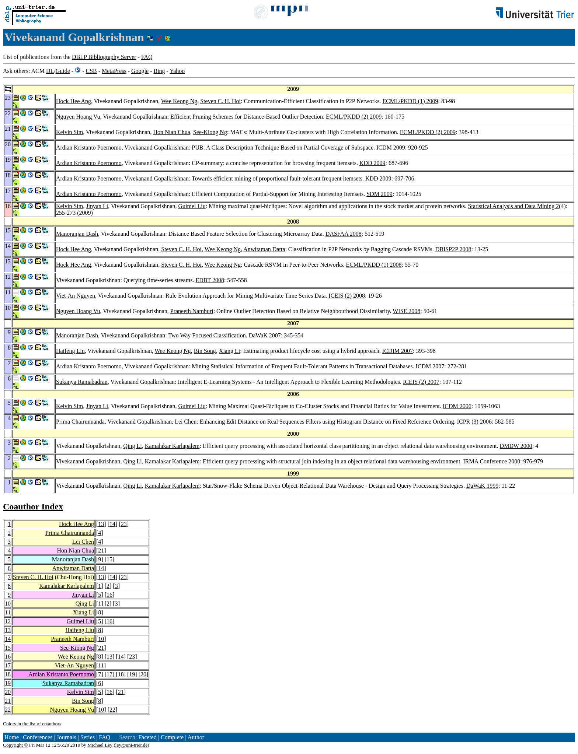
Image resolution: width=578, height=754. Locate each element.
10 (8, 603)
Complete (172, 737)
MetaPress (114, 71)
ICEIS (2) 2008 (346, 295)
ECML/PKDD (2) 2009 (354, 116)
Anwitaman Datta (264, 249)
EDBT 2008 (209, 280)
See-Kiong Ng (210, 132)
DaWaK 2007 (265, 335)
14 (112, 524)
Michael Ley (99, 745)
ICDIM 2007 (397, 351)
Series (87, 737)
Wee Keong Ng (179, 101)
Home (11, 737)
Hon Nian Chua (171, 132)
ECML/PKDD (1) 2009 (410, 101)
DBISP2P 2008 (453, 249)
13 (101, 524)
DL (50, 71)
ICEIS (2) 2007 (421, 382)
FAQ (147, 57)
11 (8, 612)
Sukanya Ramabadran (82, 382)
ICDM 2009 (390, 147)
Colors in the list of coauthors (32, 723)
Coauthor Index (33, 506)
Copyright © (15, 745)
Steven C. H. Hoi (220, 101)
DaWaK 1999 (482, 486)
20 (143, 674)
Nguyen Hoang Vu (78, 116)
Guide (63, 71)
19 (132, 674)
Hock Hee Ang (73, 101)
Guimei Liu (192, 206)
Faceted (147, 737)
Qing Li (132, 446)
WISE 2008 (406, 311)
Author (196, 737)
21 (101, 550)
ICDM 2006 (457, 406)
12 (8, 621)
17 (8, 665)
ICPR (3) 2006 (474, 421)
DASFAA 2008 (343, 234)
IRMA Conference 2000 (491, 461)
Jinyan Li (97, 206)
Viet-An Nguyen (75, 295)
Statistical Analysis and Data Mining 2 (513, 206)
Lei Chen (185, 421)
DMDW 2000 (516, 446)
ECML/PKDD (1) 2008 (373, 265)
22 (8, 709)
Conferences (37, 737)
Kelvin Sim (69, 132)
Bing (159, 71)
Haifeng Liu (70, 351)
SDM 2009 (379, 194)
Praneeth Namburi (191, 311)
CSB (91, 71)
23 (124, 524)
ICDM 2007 (430, 366)
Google (140, 71)
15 (109, 559)
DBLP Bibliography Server (104, 57)
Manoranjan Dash (77, 234)
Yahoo (177, 71)
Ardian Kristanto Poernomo (89, 147)
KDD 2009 (372, 163)
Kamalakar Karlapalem (172, 446)
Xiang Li (229, 351)
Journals (66, 737)
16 (109, 595)
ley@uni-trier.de (131, 745)
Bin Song (205, 351)
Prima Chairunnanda (80, 421)
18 (8, 674)
